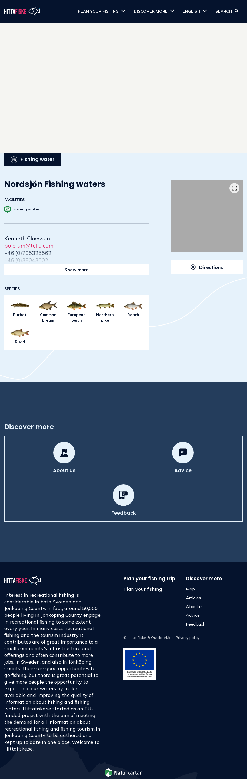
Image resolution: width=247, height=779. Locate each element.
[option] (207, 216)
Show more (76, 269)
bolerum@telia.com (29, 245)
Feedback (195, 624)
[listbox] (207, 216)
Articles (193, 598)
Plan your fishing (143, 589)
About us (194, 606)
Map (190, 589)
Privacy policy (187, 637)
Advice (193, 615)
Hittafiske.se (37, 709)
